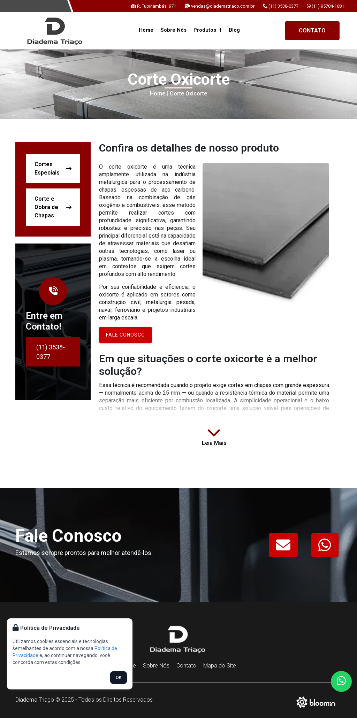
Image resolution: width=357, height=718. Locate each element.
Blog (234, 30)
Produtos (207, 30)
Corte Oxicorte (188, 93)
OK (118, 677)
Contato (312, 30)
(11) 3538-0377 (280, 6)
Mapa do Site (219, 665)
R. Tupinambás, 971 (153, 6)
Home (146, 30)
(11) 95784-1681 (325, 6)
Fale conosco (125, 335)
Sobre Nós (174, 30)
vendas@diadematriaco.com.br (219, 6)
